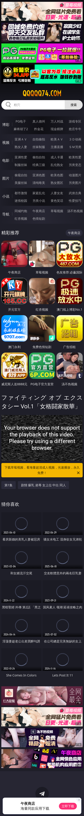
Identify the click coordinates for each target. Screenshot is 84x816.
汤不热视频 (75, 211)
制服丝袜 (21, 165)
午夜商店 (38, 211)
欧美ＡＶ (57, 139)
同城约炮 (21, 211)
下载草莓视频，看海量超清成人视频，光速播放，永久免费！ (42, 470)
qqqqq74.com (42, 93)
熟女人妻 (21, 147)
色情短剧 (38, 218)
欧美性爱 (75, 157)
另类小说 (38, 200)
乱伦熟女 (57, 165)
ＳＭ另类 (75, 147)
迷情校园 (21, 200)
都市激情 (21, 193)
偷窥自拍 (21, 175)
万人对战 (57, 121)
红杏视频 (21, 218)
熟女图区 (57, 183)
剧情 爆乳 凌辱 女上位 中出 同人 (43, 485)
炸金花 (38, 129)
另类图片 (75, 183)
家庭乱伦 (38, 193)
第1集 (8, 485)
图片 (5, 178)
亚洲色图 (38, 175)
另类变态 (75, 165)
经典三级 (38, 165)
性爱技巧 (75, 200)
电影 (5, 160)
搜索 (74, 105)
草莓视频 (57, 211)
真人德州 (38, 121)
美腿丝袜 (21, 183)
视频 (5, 142)
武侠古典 (75, 193)
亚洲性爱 (21, 157)
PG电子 (20, 121)
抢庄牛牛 (75, 129)
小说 (5, 196)
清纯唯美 (38, 183)
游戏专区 (75, 121)
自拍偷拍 (38, 139)
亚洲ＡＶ (21, 139)
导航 (5, 214)
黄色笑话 (57, 200)
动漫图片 (75, 175)
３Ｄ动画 (75, 139)
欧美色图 (57, 175)
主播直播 (57, 147)
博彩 (5, 124)
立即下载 (68, 806)
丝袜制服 (38, 147)
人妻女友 (57, 193)
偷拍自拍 (38, 157)
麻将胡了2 (21, 129)
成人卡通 (57, 157)
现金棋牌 (57, 129)
